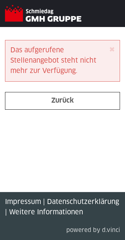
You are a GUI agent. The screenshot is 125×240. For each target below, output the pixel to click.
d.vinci (111, 230)
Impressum (23, 202)
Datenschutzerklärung (83, 202)
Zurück (62, 100)
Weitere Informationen (46, 212)
